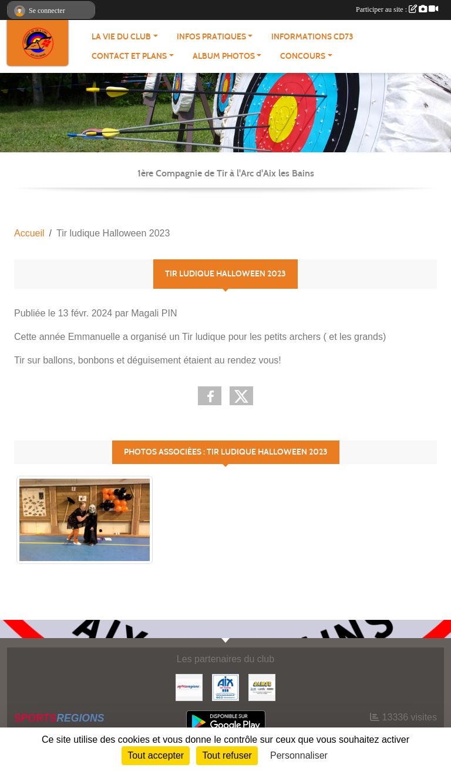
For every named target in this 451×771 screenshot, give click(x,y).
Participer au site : (397, 9)
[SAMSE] (261, 687)
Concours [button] (302, 56)
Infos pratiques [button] (211, 37)
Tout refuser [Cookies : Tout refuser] (226, 755)
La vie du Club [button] (121, 37)
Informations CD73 (312, 37)
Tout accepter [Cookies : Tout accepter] (155, 755)
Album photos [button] (224, 56)
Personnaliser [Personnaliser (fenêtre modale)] (299, 755)
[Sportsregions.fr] (189, 687)
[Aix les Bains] (225, 687)
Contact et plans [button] (129, 56)
